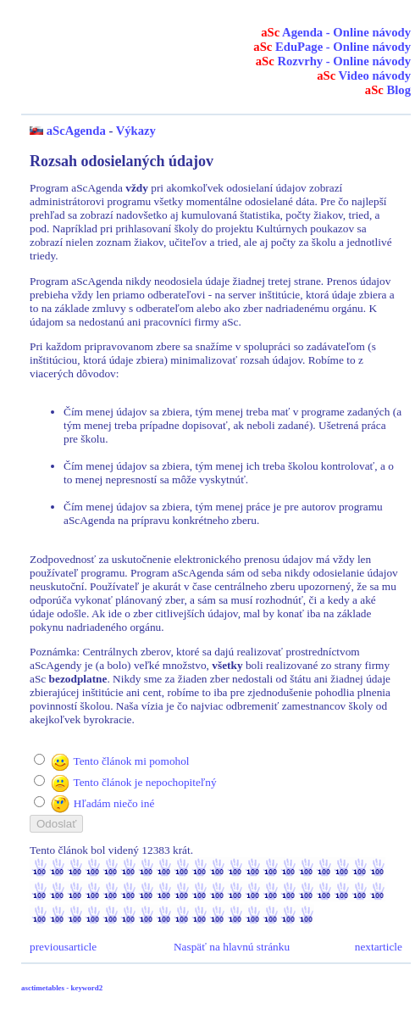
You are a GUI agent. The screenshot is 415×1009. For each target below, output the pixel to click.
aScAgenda (76, 130)
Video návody (364, 75)
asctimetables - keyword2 (61, 988)
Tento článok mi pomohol (131, 761)
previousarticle (63, 946)
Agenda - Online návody (336, 32)
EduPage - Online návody (332, 46)
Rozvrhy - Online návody (333, 61)
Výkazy (136, 130)
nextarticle (378, 946)
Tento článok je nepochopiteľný (144, 782)
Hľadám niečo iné (114, 803)
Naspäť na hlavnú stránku (232, 946)
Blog (388, 90)
